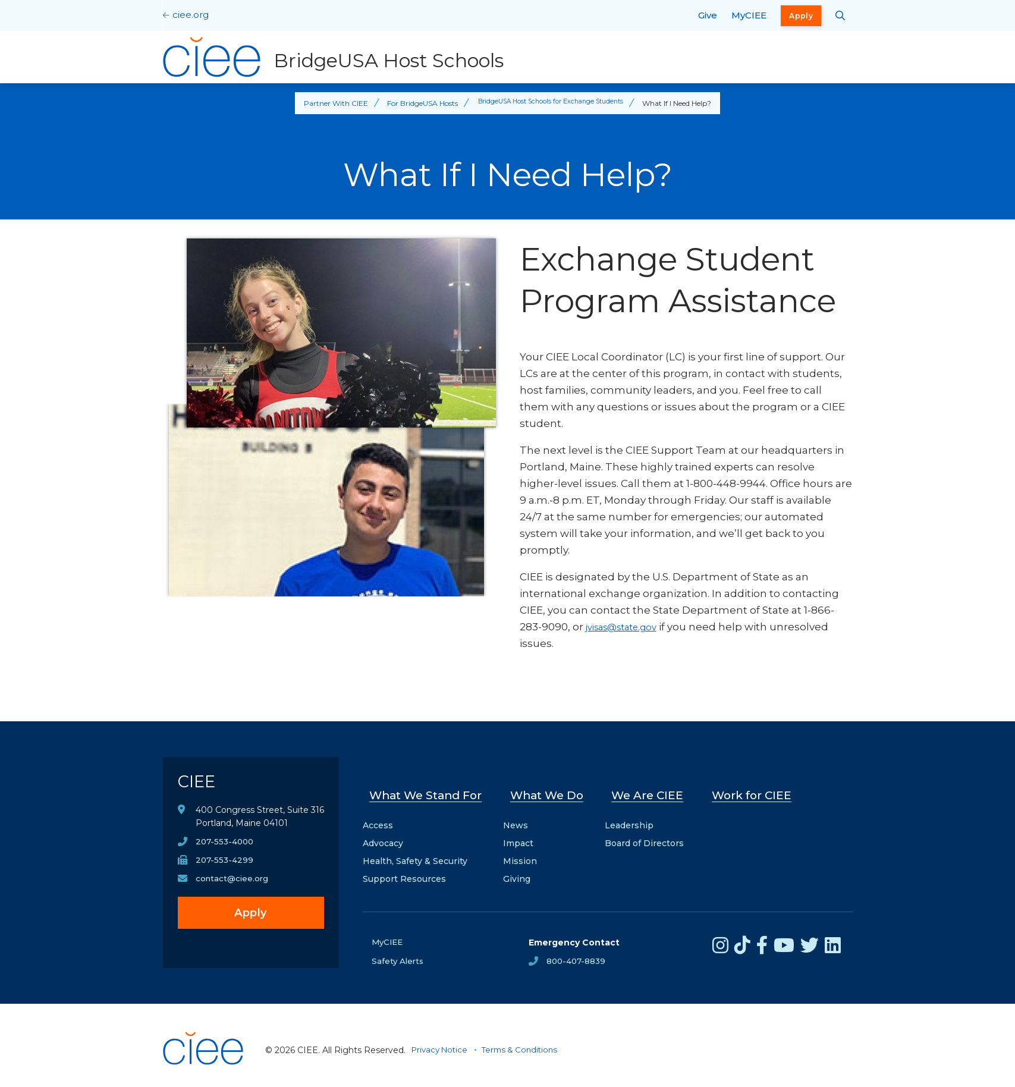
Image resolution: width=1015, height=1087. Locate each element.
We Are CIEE (650, 791)
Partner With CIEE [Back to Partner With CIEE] (328, 103)
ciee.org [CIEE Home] (190, 14)
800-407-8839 (577, 952)
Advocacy (383, 833)
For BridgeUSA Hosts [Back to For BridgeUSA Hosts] (414, 103)
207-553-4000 (226, 848)
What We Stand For (429, 791)
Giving (522, 869)
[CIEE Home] (204, 1071)
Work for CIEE (752, 791)
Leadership (633, 815)
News (521, 815)
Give (707, 15)
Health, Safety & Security (415, 851)
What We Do (552, 791)
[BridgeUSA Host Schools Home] (336, 57)
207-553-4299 (225, 867)
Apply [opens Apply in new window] (801, 15)
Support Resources (404, 869)
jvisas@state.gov (628, 627)
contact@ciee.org (233, 886)
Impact (524, 833)
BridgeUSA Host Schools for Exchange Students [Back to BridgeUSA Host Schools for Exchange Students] (550, 103)
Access (378, 815)
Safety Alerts (399, 952)
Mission (526, 851)
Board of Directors (649, 833)
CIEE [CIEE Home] (201, 784)
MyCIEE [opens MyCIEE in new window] (748, 15)
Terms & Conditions (526, 1040)
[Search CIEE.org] (840, 15)
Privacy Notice (441, 1040)
